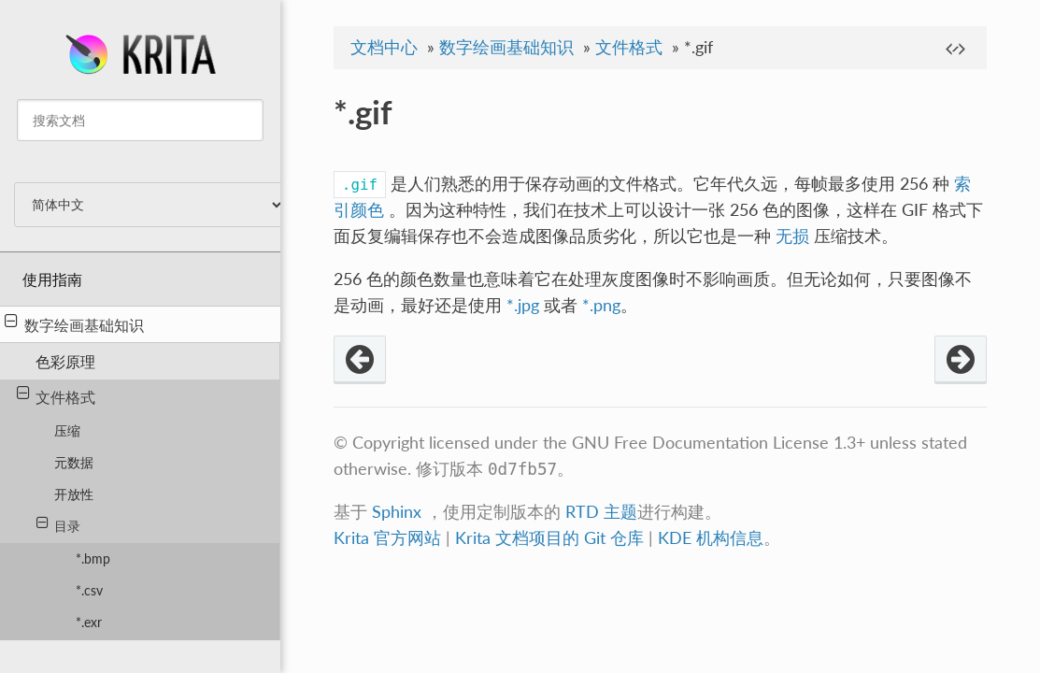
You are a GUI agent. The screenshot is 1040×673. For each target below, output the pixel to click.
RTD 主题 (601, 512)
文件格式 (56, 395)
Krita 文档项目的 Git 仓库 (551, 538)
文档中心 (384, 47)
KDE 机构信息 (710, 538)
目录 (58, 525)
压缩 (67, 430)
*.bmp (93, 558)
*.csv (89, 590)
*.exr (89, 622)
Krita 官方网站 (387, 538)
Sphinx (396, 512)
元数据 (73, 462)
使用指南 (52, 279)
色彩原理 (65, 361)
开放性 (73, 494)
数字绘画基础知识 (74, 323)
